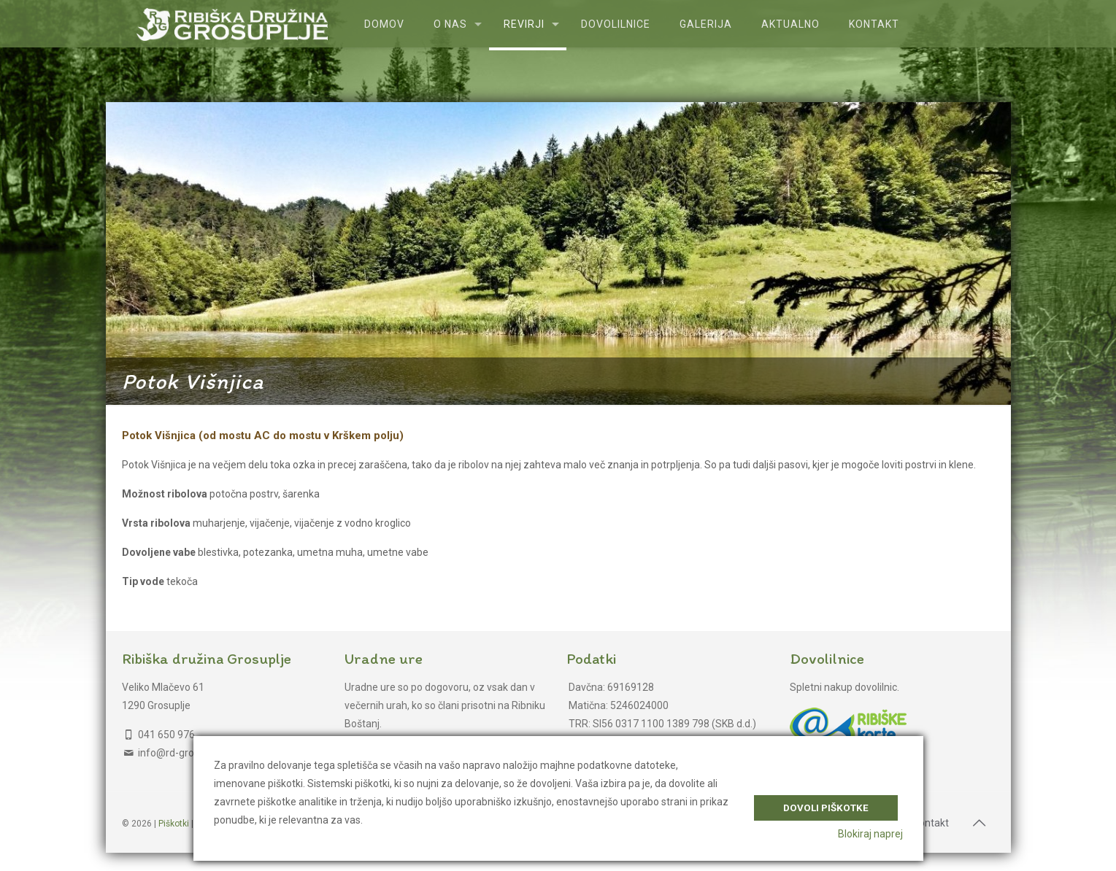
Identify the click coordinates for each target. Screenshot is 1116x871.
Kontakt (931, 823)
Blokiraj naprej (870, 834)
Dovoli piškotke (826, 804)
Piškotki (173, 823)
